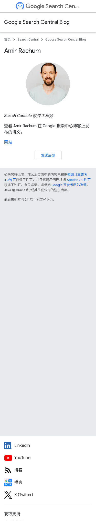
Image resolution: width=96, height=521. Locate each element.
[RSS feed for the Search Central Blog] (48, 470)
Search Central (53, 6)
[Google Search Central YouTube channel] (48, 458)
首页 (7, 39)
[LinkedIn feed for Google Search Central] (48, 445)
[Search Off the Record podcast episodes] (48, 482)
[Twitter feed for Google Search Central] (48, 495)
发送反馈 (48, 155)
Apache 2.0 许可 (79, 180)
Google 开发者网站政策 (69, 185)
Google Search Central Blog (37, 22)
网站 (8, 142)
